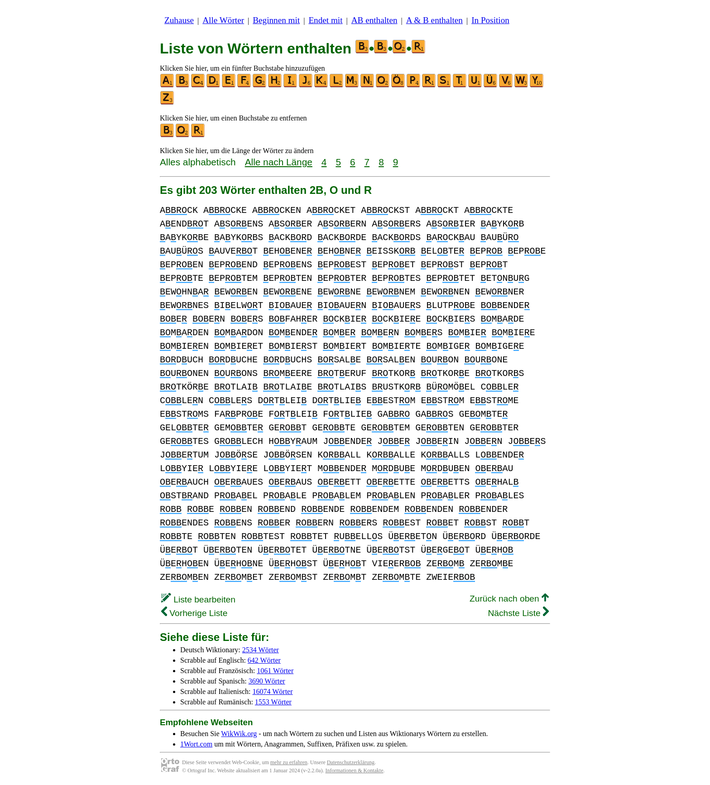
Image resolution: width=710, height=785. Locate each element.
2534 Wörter (260, 650)
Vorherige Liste (194, 613)
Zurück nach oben (509, 598)
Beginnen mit (276, 20)
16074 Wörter (273, 691)
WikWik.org (239, 733)
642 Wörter (264, 660)
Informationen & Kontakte (355, 770)
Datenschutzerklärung (350, 762)
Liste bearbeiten (198, 599)
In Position (490, 20)
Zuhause (179, 20)
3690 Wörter (267, 681)
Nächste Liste (518, 613)
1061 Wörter (275, 670)
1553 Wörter (273, 702)
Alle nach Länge (278, 162)
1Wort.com (196, 744)
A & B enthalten (434, 20)
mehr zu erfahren (288, 762)
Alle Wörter (223, 20)
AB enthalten (374, 20)
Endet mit (325, 20)
